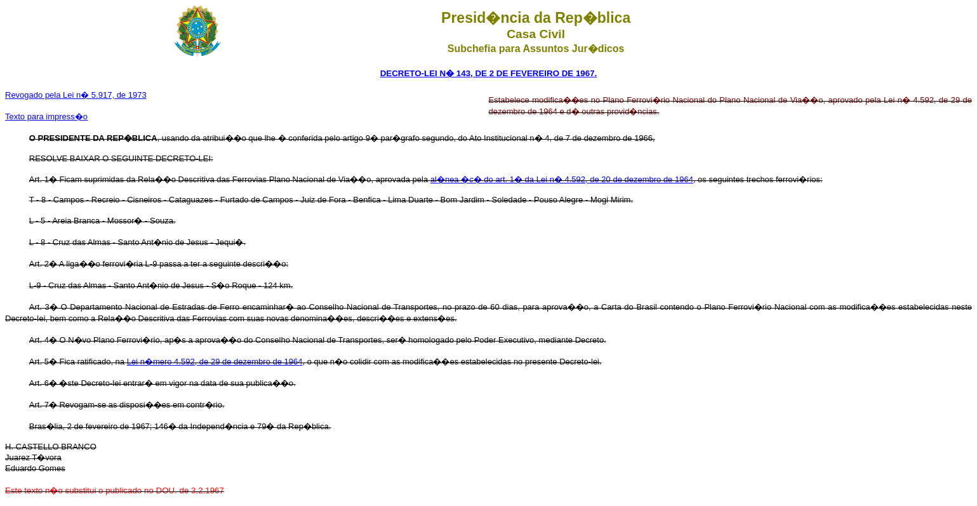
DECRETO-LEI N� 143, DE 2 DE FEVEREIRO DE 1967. (488, 73)
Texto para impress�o (46, 116)
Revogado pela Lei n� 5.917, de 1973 (76, 95)
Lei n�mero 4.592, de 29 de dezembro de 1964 (215, 361)
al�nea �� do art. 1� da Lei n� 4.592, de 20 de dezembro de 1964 (561, 179)
